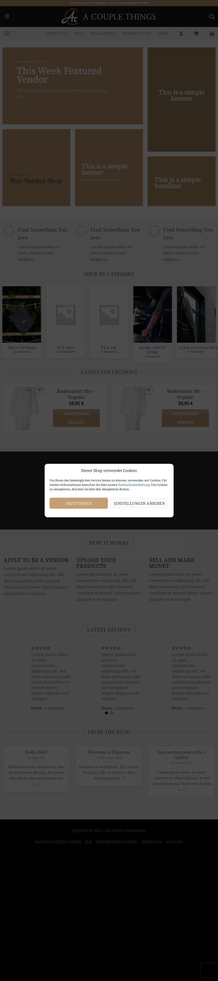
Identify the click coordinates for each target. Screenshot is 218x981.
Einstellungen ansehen (139, 503)
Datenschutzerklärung (134, 485)
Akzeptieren (78, 503)
